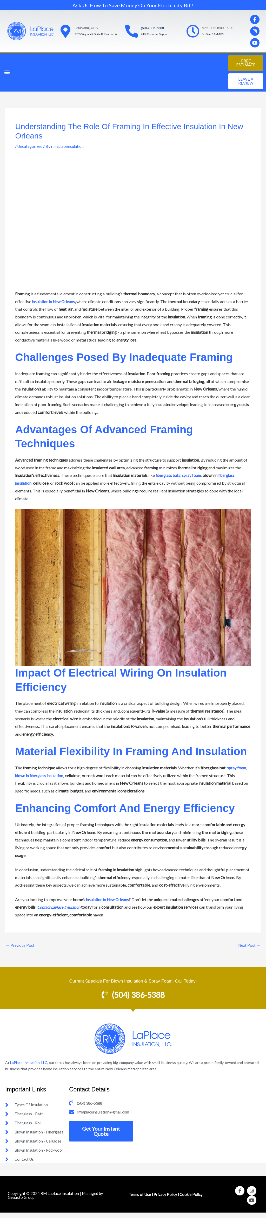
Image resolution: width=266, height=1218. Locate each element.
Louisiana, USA (86, 28)
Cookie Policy (192, 1199)
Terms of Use (138, 1199)
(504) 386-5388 (152, 28)
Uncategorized (30, 146)
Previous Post (20, 945)
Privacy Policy (165, 1199)
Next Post (248, 945)
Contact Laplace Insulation (61, 906)
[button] (7, 72)
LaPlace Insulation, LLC (28, 1063)
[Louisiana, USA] (65, 31)
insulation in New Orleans (108, 899)
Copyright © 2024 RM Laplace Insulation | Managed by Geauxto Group (55, 1201)
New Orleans (65, 301)
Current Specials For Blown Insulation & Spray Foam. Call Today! (133, 982)
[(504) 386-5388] (131, 31)
